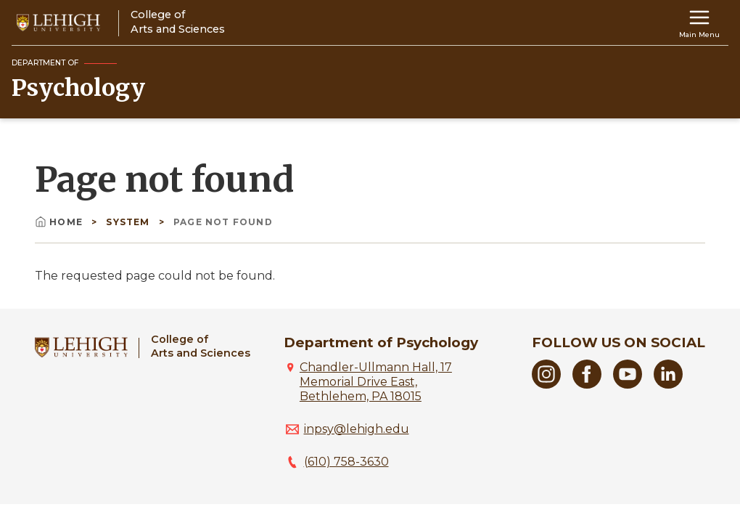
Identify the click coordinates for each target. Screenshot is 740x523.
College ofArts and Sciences (200, 346)
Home (60, 221)
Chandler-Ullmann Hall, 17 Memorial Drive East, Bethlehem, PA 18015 (376, 381)
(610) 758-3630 (346, 462)
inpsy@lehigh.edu (356, 429)
